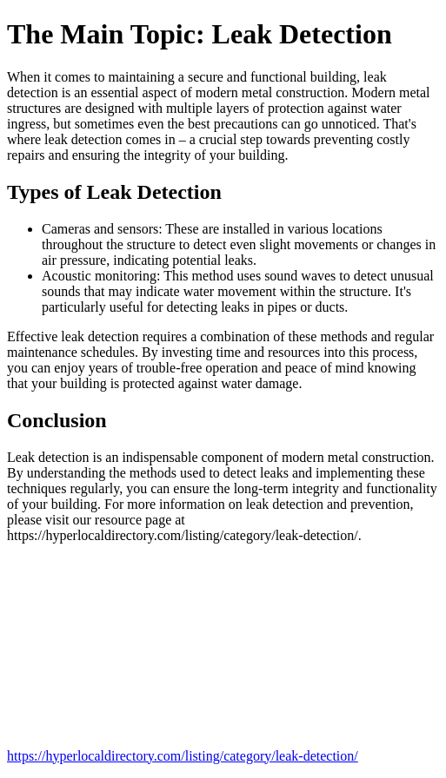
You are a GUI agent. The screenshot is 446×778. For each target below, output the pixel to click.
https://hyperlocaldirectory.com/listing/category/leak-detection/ (182, 755)
